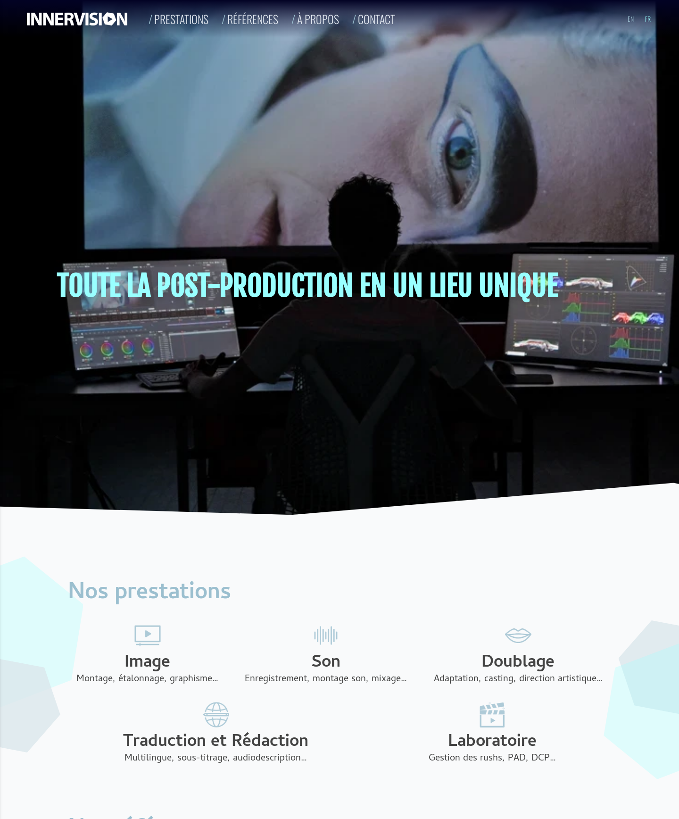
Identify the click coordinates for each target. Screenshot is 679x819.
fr (648, 19)
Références (252, 18)
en (631, 19)
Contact (376, 18)
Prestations (181, 18)
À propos (318, 18)
